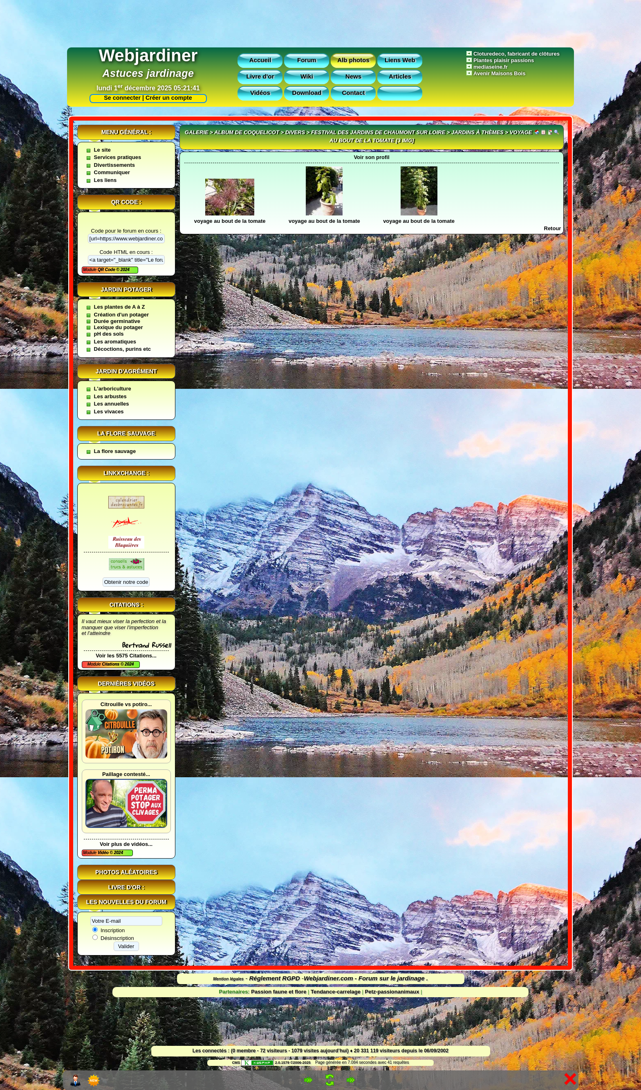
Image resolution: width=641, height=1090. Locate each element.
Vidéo (104, 852)
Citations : (126, 604)
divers (295, 132)
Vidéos (260, 92)
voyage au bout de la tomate (230, 221)
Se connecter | (122, 97)
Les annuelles (111, 404)
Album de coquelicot (246, 132)
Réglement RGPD (274, 978)
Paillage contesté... (126, 774)
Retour (552, 228)
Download (307, 92)
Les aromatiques (115, 342)
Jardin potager (126, 289)
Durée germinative (117, 321)
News (353, 76)
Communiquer (112, 172)
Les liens (105, 180)
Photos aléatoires (126, 872)
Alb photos (353, 59)
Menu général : (126, 132)
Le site (102, 150)
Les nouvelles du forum (126, 902)
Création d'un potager (121, 315)
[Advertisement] (320, 21)
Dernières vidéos (126, 683)
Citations (111, 664)
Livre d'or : (126, 887)
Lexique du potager (118, 327)
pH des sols (109, 334)
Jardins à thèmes (477, 132)
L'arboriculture (112, 389)
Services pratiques (117, 157)
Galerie (196, 132)
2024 (124, 269)
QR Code (107, 269)
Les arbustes (110, 396)
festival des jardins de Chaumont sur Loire (378, 132)
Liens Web (400, 59)
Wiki (306, 76)
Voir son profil (371, 157)
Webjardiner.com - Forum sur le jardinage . (366, 978)
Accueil (260, 59)
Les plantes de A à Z (119, 307)
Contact (353, 92)
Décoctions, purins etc (122, 349)
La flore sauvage (126, 433)
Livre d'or (260, 76)
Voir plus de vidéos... (126, 844)
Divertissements (114, 165)
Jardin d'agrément (126, 371)
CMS (236, 1063)
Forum (306, 59)
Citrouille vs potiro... (126, 704)
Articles (400, 76)
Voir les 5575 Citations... (126, 656)
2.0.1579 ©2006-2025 (276, 1063)
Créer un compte (169, 97)
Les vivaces (109, 411)
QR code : (126, 202)
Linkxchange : (126, 473)
